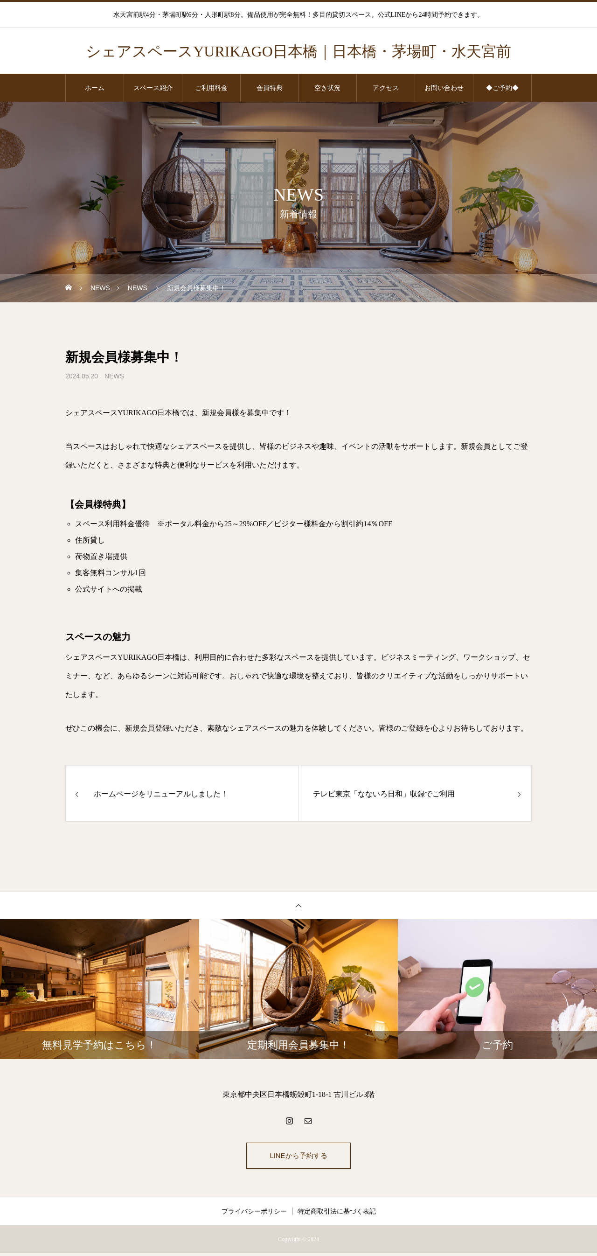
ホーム (94, 87)
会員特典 (270, 87)
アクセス (386, 87)
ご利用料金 (211, 87)
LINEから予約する (298, 1157)
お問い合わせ (444, 87)
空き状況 (327, 87)
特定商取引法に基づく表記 (337, 1214)
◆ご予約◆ (502, 87)
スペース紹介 (153, 87)
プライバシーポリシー (254, 1214)
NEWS (114, 376)
